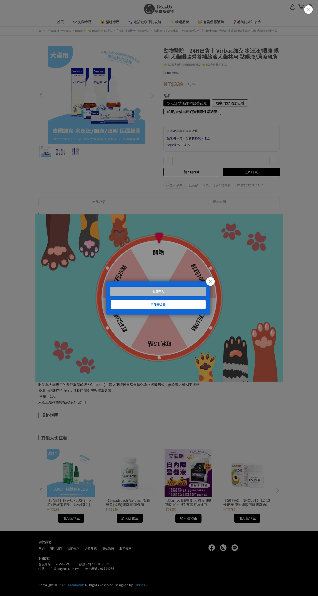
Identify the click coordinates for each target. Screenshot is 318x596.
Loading (159, 298)
